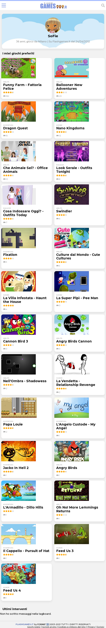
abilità (6, 82)
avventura (8, 125)
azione (59, 125)
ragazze (60, 165)
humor (59, 378)
